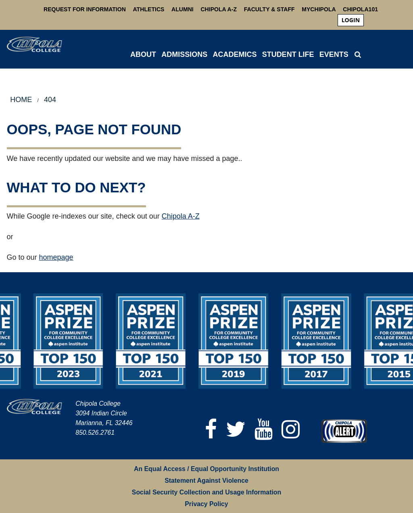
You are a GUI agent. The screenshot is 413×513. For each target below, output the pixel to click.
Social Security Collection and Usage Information (206, 492)
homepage (56, 257)
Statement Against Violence (206, 480)
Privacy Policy (206, 503)
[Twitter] (236, 429)
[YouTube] (264, 429)
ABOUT (143, 54)
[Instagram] (291, 429)
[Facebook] (211, 429)
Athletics (149, 9)
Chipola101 (360, 9)
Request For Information (85, 9)
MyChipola (319, 9)
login (351, 20)
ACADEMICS (235, 54)
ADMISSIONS (184, 54)
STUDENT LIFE (288, 54)
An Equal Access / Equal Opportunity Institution (206, 468)
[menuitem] (351, 20)
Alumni (182, 9)
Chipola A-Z (218, 9)
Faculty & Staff (269, 9)
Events (333, 54)
